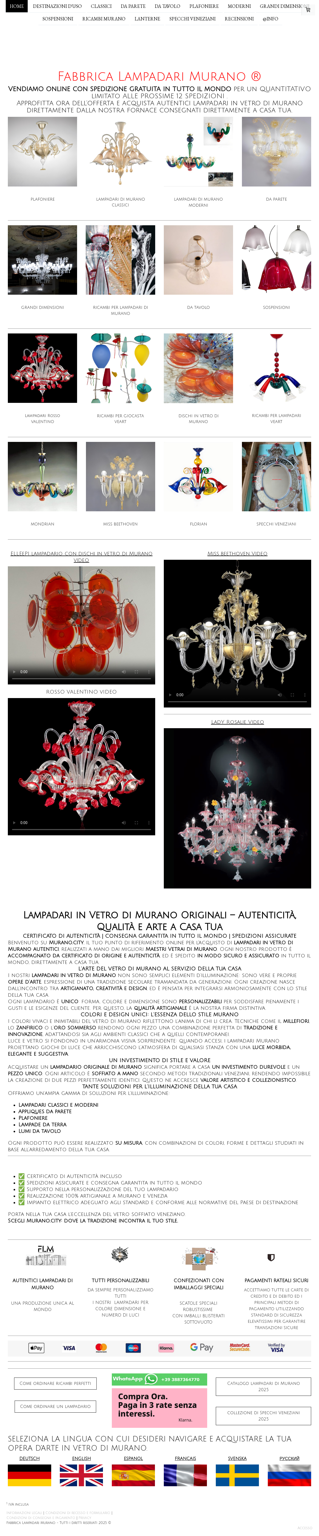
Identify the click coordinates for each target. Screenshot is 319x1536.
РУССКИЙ (289, 1458)
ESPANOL (133, 1458)
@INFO (270, 19)
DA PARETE (133, 6)
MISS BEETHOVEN (120, 524)
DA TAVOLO (167, 6)
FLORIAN (198, 524)
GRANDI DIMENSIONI (284, 6)
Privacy (85, 1518)
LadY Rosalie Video (237, 722)
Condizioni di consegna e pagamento (41, 1518)
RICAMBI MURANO (103, 19)
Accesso (305, 1528)
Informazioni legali (24, 1513)
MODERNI (239, 6)
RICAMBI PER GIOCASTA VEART (120, 419)
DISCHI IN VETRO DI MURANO (198, 419)
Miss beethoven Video (237, 554)
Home (17, 6)
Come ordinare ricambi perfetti (55, 1383)
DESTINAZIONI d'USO (57, 6)
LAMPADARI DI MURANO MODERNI (198, 202)
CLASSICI (101, 6)
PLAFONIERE (204, 6)
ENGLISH (81, 1458)
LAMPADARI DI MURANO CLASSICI (120, 202)
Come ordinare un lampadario (55, 1406)
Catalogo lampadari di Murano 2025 (263, 1386)
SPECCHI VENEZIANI (192, 19)
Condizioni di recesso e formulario (77, 1513)
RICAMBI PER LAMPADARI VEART (276, 419)
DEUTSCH (29, 1458)
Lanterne (147, 19)
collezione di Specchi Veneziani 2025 (263, 1416)
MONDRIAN (42, 524)
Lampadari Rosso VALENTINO (42, 419)
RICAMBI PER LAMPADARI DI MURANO (120, 310)
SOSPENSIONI (57, 19)
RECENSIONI (239, 19)
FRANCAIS (185, 1458)
